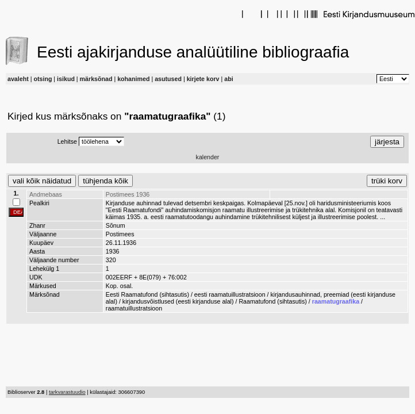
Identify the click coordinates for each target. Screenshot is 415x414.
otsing (42, 78)
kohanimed (133, 78)
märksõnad (96, 78)
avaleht (18, 78)
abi (228, 78)
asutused (168, 78)
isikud (66, 78)
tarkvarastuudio (67, 392)
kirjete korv (203, 78)
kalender (208, 157)
